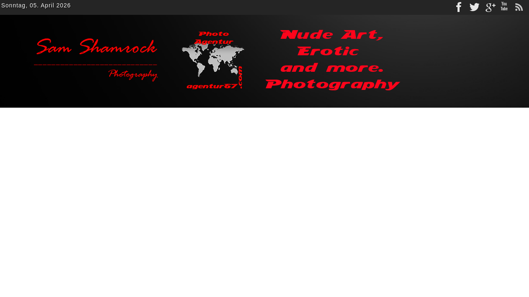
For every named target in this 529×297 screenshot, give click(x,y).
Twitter (474, 7)
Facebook (459, 7)
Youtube (504, 7)
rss (519, 7)
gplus (489, 7)
